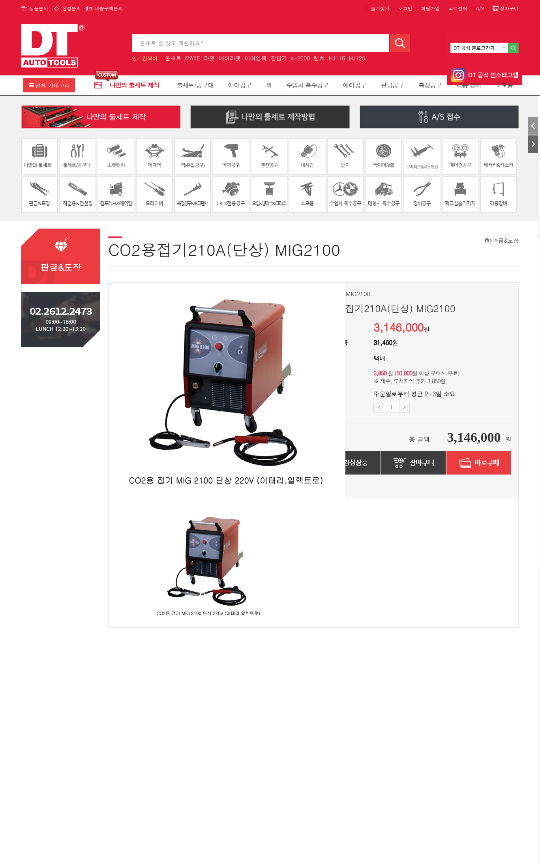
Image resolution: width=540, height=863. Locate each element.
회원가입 (430, 8)
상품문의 (38, 8)
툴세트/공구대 (195, 85)
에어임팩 (256, 58)
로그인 (405, 8)
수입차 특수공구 (307, 85)
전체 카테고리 (52, 85)
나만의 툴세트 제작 (134, 85)
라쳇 (209, 58)
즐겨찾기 (380, 8)
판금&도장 (506, 240)
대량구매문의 (108, 8)
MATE (192, 58)
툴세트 (173, 58)
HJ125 (357, 58)
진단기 (279, 58)
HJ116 (337, 58)
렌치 (319, 58)
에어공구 (239, 85)
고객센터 (457, 8)
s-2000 (300, 58)
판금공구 (392, 85)
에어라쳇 (230, 58)
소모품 (504, 85)
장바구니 (509, 8)
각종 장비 (468, 85)
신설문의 (71, 8)
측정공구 (430, 85)
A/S (480, 8)
